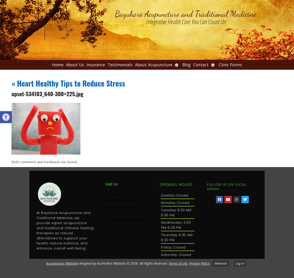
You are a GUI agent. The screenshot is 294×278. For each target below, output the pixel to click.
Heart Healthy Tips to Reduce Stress (68, 83)
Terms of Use (178, 263)
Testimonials (120, 64)
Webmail (220, 263)
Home (57, 64)
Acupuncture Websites (62, 263)
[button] (6, 117)
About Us (75, 64)
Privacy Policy (199, 263)
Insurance (96, 64)
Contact (201, 64)
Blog (186, 64)
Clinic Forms (230, 64)
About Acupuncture (153, 64)
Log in (239, 263)
